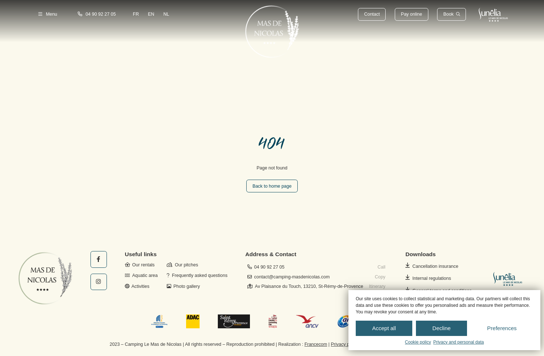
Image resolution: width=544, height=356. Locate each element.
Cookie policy (418, 342)
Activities (137, 286)
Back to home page (272, 186)
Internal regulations (431, 278)
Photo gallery (183, 286)
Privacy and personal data (458, 342)
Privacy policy (345, 344)
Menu (47, 14)
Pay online (411, 14)
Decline (441, 328)
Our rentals (140, 264)
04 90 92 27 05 (97, 14)
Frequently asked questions (197, 275)
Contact (372, 14)
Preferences (502, 328)
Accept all (384, 328)
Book (448, 14)
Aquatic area (141, 275)
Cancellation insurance (435, 266)
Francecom (315, 344)
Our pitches (182, 264)
